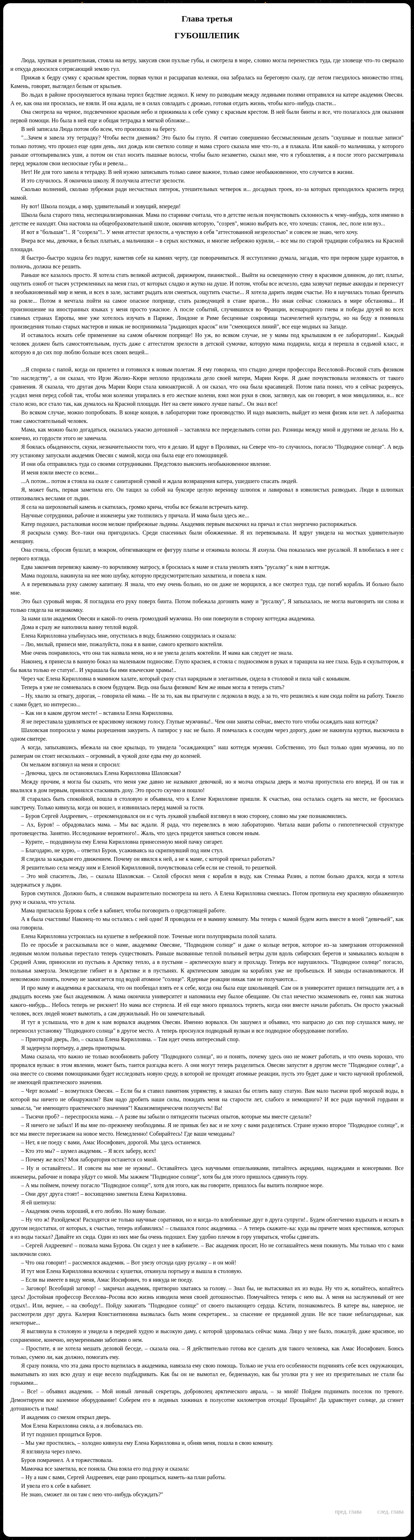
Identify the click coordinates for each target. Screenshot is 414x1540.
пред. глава (348, 1512)
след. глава (391, 1512)
